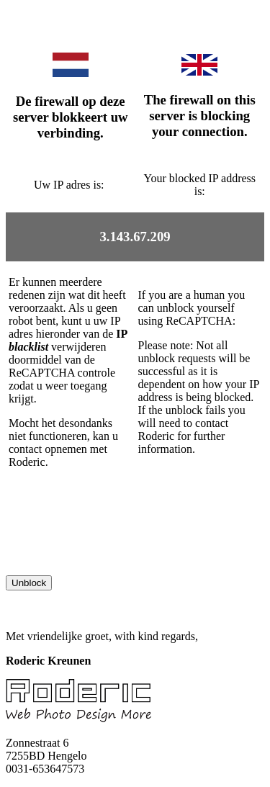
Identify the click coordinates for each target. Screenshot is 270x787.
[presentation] (115, 547)
